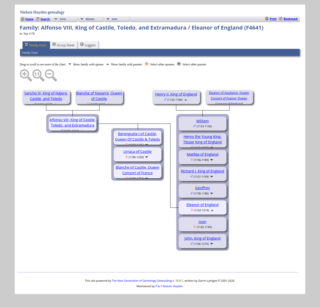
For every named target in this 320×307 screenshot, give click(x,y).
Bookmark (291, 19)
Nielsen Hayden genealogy (42, 12)
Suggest (88, 44)
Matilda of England (202, 154)
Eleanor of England (202, 204)
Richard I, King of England (202, 170)
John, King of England (202, 238)
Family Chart (36, 44)
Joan (202, 221)
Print (273, 19)
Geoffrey (202, 187)
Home (30, 19)
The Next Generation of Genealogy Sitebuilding (142, 280)
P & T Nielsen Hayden (169, 286)
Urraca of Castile (138, 151)
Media (90, 19)
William (202, 120)
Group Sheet (63, 44)
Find (63, 19)
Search (45, 19)
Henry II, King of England (176, 93)
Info (114, 19)
